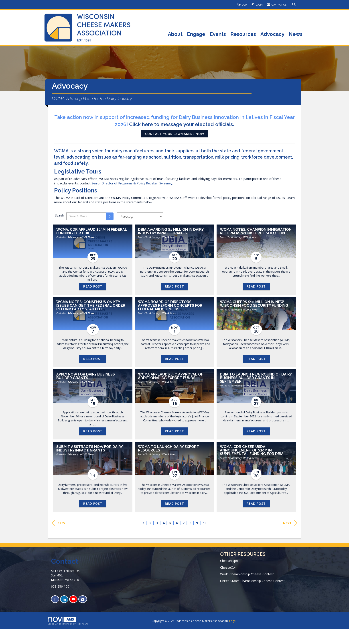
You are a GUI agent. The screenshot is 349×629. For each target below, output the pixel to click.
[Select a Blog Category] (140, 216)
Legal (232, 621)
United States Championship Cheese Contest (252, 581)
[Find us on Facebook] (55, 599)
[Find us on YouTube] (73, 599)
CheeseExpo (229, 561)
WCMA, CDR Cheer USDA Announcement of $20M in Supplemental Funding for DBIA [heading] (252, 450)
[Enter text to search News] (86, 216)
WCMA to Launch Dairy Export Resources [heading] (168, 448)
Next (290, 523)
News (295, 34)
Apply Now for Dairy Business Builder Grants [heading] (85, 376)
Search (59, 215)
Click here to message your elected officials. (181, 124)
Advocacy (272, 34)
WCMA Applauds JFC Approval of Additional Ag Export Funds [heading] (170, 376)
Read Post (92, 286)
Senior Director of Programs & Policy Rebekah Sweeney (131, 183)
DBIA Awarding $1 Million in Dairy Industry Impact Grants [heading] (170, 231)
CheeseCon (228, 567)
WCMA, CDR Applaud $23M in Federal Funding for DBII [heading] (91, 231)
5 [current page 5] (170, 523)
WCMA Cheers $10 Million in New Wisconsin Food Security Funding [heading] (254, 303)
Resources (243, 34)
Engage (196, 34)
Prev (58, 523)
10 (204, 523)
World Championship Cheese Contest (247, 574)
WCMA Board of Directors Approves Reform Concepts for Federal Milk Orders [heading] (170, 305)
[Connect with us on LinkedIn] (64, 599)
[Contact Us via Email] (82, 599)
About (175, 34)
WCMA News (87, 237)
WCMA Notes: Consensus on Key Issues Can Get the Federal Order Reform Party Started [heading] (90, 305)
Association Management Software (68, 621)
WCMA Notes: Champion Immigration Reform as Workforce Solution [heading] (256, 231)
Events (218, 34)
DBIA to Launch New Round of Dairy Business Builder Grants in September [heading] (256, 378)
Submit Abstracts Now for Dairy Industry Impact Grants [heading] (89, 448)
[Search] (110, 216)
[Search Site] (294, 4)
